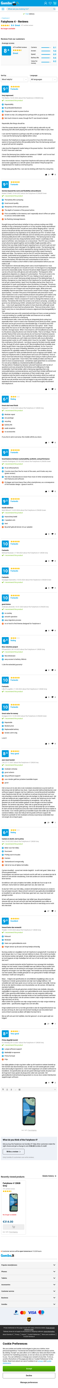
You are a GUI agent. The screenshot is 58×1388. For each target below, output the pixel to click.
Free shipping (32, 1130)
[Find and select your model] (31, 9)
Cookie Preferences (34, 1334)
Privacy (17, 1334)
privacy (40, 1361)
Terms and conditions (48, 1334)
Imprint (23, 1334)
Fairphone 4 (5, 18)
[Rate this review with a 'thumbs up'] (46, 174)
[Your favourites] (50, 3)
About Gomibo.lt (8, 1334)
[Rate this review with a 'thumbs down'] (52, 174)
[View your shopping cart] (54, 3)
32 (19, 1089)
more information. (49, 1331)
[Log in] (45, 3)
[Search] (54, 9)
